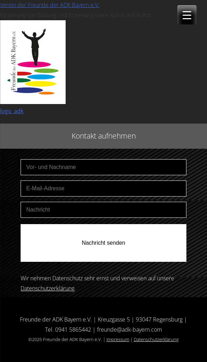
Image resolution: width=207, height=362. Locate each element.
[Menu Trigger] (187, 14)
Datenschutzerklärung (47, 288)
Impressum (117, 339)
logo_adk (11, 111)
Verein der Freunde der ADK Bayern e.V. (49, 5)
